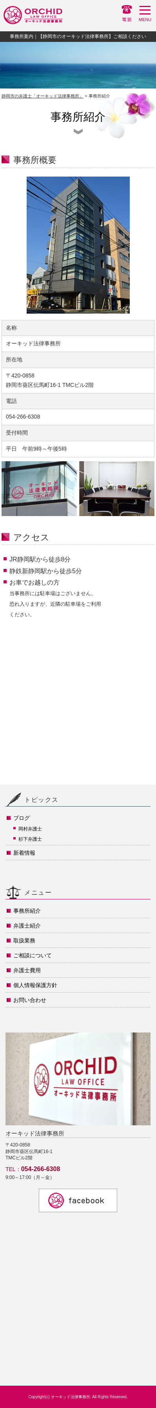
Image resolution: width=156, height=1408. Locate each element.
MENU (145, 15)
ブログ (21, 818)
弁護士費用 (27, 970)
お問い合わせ (29, 1000)
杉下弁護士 (30, 839)
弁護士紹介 (27, 925)
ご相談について (32, 955)
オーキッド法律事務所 (70, 1397)
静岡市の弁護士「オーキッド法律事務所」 (42, 96)
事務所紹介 (27, 911)
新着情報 (24, 853)
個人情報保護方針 (35, 985)
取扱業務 (24, 940)
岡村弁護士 (30, 829)
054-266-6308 (40, 1169)
